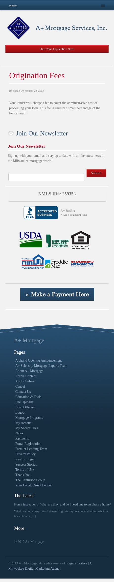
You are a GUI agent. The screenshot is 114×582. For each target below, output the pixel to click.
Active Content (25, 376)
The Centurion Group (30, 480)
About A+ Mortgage (29, 371)
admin (16, 90)
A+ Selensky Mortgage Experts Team (41, 366)
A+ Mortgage (29, 340)
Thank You (22, 475)
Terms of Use (24, 470)
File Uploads (24, 402)
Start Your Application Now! (57, 49)
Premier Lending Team (31, 449)
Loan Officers (25, 407)
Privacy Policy (25, 454)
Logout (20, 412)
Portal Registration (28, 444)
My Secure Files (26, 428)
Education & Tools (28, 397)
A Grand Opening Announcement (38, 360)
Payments (22, 438)
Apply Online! (25, 381)
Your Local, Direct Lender (33, 485)
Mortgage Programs (29, 418)
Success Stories (26, 464)
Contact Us (23, 392)
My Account (24, 423)
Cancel (20, 386)
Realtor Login (25, 459)
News (19, 433)
